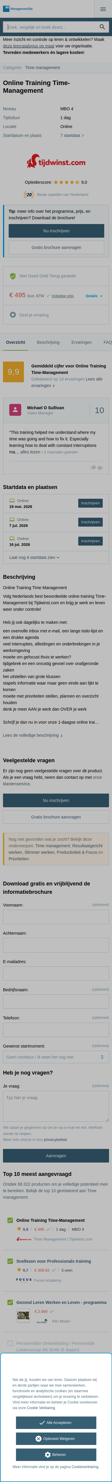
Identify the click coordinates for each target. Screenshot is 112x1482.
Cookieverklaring (85, 1467)
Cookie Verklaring (41, 1408)
